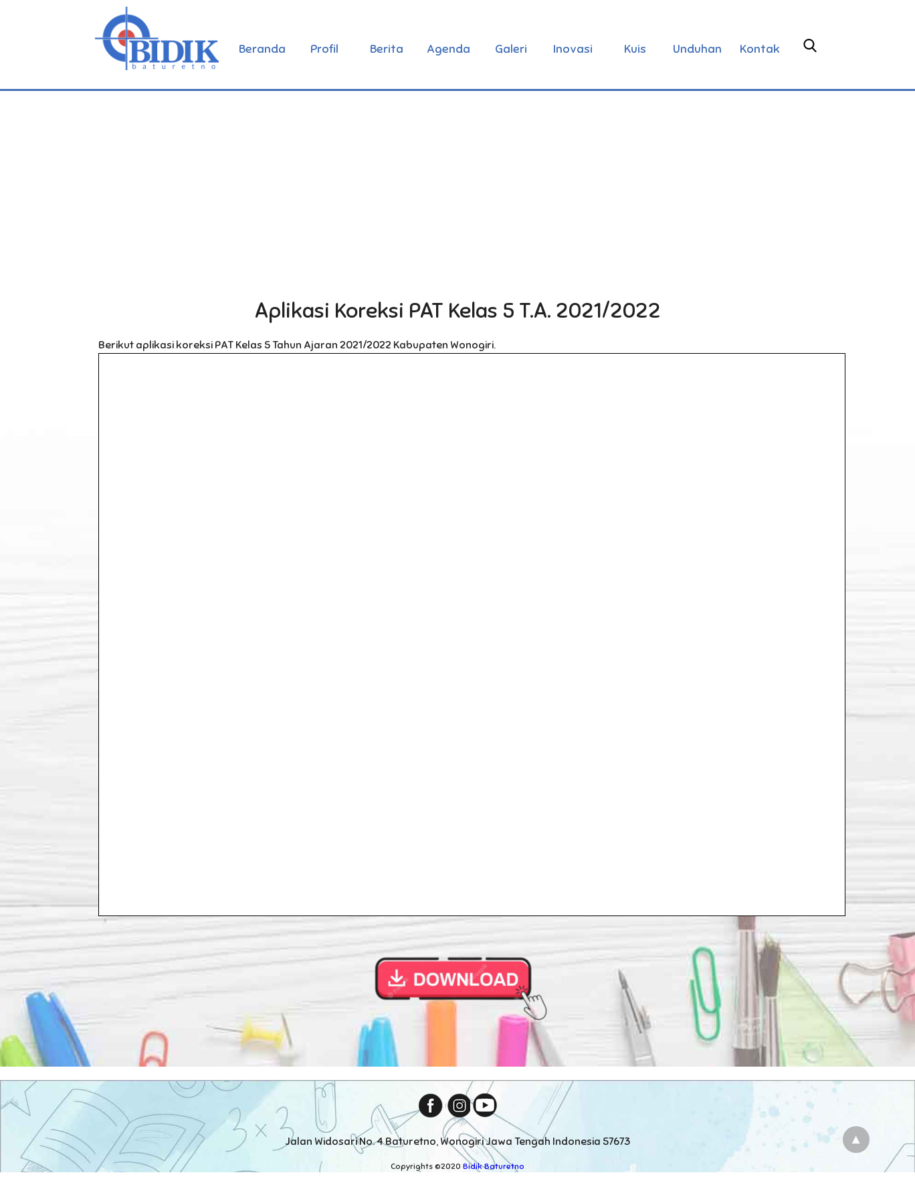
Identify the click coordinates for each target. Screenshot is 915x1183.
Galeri (511, 48)
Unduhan (697, 48)
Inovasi (573, 48)
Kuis (635, 48)
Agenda (448, 48)
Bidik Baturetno (493, 1166)
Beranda (262, 48)
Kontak (760, 48)
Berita (386, 48)
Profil (324, 48)
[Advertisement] (457, 190)
